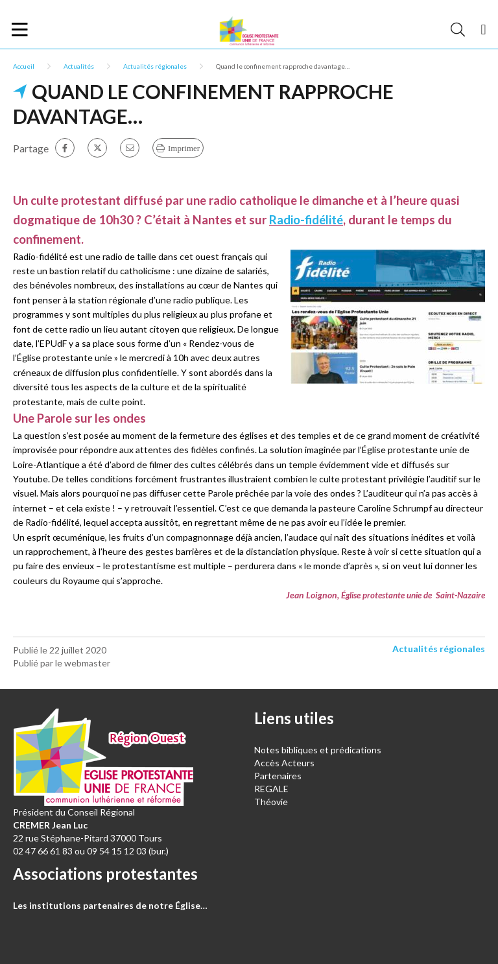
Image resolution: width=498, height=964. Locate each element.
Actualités (79, 66)
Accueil (23, 66)
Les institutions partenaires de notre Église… (110, 905)
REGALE (271, 788)
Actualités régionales (155, 66)
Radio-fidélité (306, 220)
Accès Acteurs (284, 762)
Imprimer (184, 148)
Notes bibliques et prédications (317, 749)
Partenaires (278, 775)
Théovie (271, 801)
